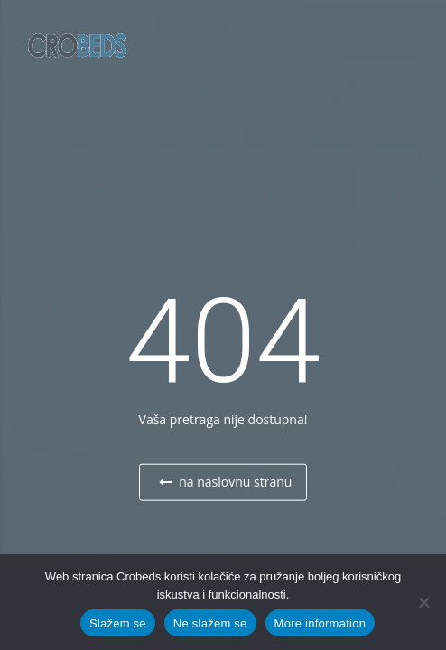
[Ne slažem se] (423, 602)
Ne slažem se (210, 623)
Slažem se (117, 623)
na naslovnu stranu (226, 481)
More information (320, 623)
